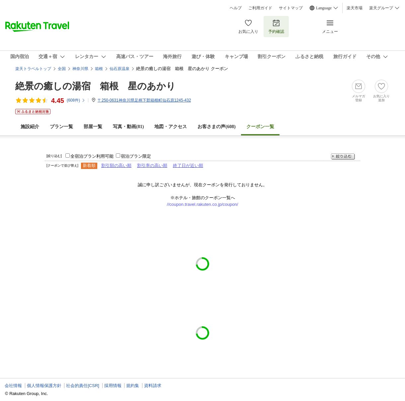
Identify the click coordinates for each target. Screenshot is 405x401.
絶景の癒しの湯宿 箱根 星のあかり (95, 86)
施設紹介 (30, 126)
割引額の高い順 (116, 165)
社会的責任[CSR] (82, 385)
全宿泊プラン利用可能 (92, 156)
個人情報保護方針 (44, 385)
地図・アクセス (170, 126)
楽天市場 (355, 8)
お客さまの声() (216, 126)
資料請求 (152, 385)
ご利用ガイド (260, 8)
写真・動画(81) (128, 126)
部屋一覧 (93, 126)
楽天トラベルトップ (33, 68)
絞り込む (343, 156)
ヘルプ (236, 8)
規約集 (132, 385)
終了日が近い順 (188, 165)
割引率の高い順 (152, 165)
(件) (76, 100)
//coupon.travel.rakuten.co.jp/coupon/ (202, 204)
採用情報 (112, 385)
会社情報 (13, 385)
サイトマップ (291, 8)
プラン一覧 (61, 126)
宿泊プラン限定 (136, 156)
